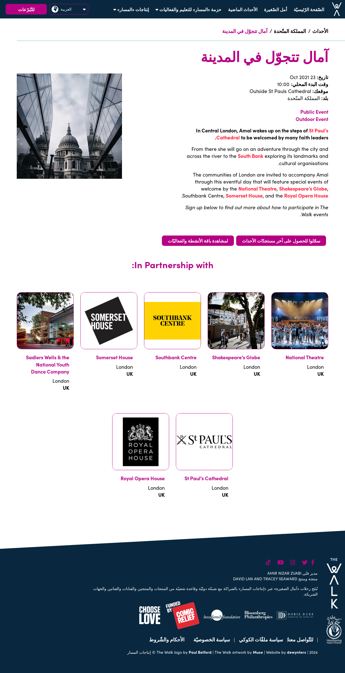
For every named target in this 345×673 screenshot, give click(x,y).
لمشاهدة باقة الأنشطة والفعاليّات (198, 240)
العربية (69, 9)
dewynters (296, 652)
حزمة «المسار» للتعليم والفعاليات (188, 9)
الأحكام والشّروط (167, 639)
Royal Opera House (306, 195)
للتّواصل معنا (300, 639)
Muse (258, 652)
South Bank (250, 155)
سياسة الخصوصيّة (211, 639)
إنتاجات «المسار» (131, 9)
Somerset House (244, 195)
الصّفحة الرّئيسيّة (309, 9)
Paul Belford (200, 652)
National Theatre (257, 188)
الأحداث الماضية (242, 9)
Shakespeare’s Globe (303, 188)
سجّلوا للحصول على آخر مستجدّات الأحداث (281, 240)
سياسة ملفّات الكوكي (261, 639)
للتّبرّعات (26, 9)
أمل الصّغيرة (275, 9)
